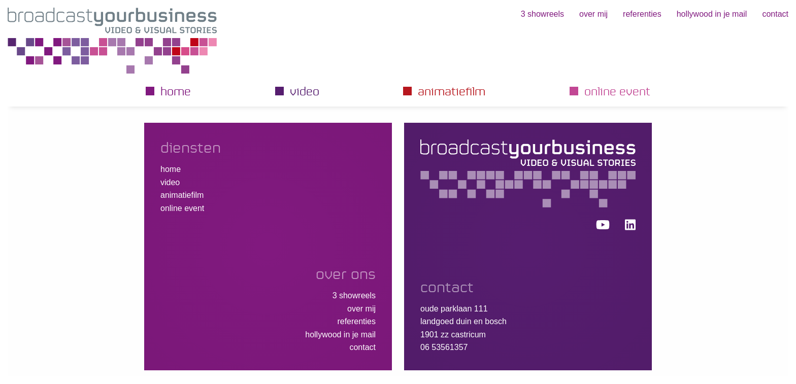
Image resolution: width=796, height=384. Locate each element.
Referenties (642, 14)
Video (304, 91)
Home (175, 91)
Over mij (593, 14)
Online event (617, 91)
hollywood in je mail (712, 14)
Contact (775, 14)
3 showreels (542, 14)
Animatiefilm (451, 91)
